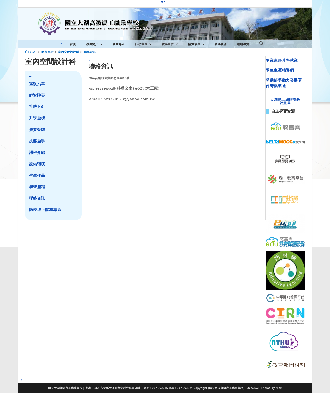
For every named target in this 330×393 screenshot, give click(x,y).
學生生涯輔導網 (280, 70)
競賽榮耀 (37, 129)
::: (165, 5)
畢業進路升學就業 (282, 60)
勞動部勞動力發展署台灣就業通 (284, 83)
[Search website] (261, 44)
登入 (163, 1)
